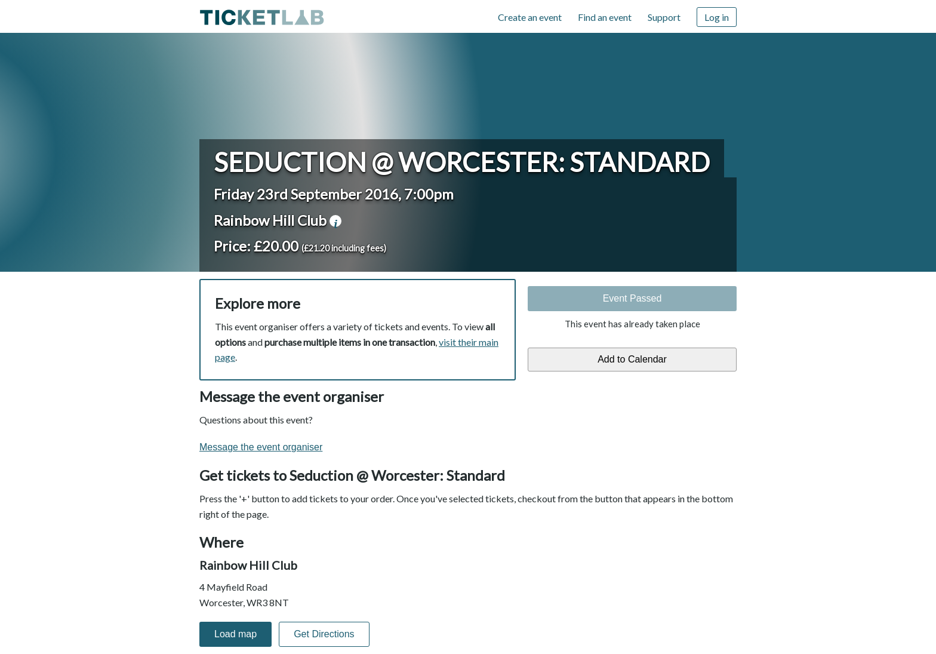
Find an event (605, 17)
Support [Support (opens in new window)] (664, 17)
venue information (335, 221)
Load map (235, 634)
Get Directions (324, 634)
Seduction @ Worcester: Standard (462, 161)
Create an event (530, 17)
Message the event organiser (260, 447)
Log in (716, 17)
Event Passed (632, 298)
